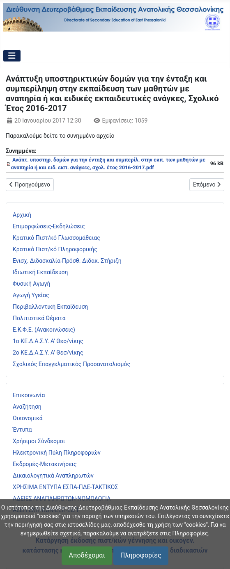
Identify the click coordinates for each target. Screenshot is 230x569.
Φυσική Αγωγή (32, 283)
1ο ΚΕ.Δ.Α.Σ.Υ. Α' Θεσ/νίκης (48, 341)
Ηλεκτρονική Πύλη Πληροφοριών (57, 452)
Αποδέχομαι (87, 555)
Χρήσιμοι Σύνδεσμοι (39, 441)
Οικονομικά (28, 418)
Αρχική (22, 215)
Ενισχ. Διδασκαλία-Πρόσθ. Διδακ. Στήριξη (67, 260)
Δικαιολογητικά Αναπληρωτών (53, 475)
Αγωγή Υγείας (31, 295)
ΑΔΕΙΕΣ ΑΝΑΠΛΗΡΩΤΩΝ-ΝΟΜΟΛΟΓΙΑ (61, 498)
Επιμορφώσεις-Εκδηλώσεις (49, 226)
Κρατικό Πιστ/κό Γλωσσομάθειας (56, 237)
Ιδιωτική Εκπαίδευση (40, 272)
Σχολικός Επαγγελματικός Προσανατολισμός (71, 364)
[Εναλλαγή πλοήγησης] (12, 56)
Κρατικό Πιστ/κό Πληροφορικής (55, 249)
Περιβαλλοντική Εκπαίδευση (50, 306)
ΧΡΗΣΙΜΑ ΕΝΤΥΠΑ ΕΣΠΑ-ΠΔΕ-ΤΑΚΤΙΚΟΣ (65, 487)
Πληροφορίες (140, 555)
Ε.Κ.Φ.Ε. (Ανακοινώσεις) (44, 329)
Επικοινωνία (29, 395)
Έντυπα (22, 429)
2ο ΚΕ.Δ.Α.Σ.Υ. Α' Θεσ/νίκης (48, 352)
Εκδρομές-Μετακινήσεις (45, 464)
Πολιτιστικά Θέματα (39, 318)
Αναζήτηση (27, 406)
